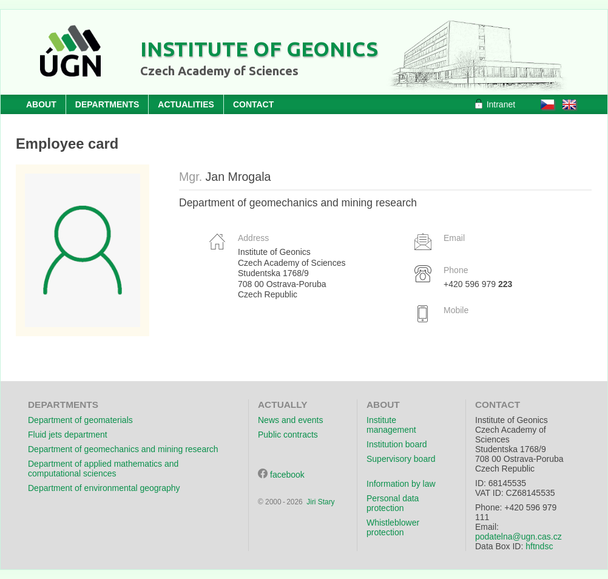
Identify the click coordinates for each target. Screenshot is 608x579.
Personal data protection (392, 503)
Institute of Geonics (259, 48)
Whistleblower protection (392, 527)
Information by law (401, 484)
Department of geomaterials (80, 420)
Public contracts (288, 434)
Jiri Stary (320, 502)
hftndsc (539, 546)
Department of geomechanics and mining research (123, 449)
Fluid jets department (67, 434)
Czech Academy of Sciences (219, 71)
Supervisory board (401, 459)
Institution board (396, 444)
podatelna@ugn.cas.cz (518, 536)
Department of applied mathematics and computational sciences (103, 468)
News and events (290, 420)
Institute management (391, 425)
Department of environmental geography (104, 488)
